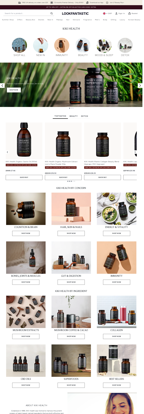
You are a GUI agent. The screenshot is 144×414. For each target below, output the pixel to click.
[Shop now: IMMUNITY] (116, 263)
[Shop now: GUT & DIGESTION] (71, 263)
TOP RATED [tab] (60, 116)
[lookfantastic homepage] (75, 13)
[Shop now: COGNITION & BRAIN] (26, 214)
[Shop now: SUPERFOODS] (71, 366)
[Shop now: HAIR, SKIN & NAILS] (71, 214)
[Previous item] (7, 152)
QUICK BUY (24, 177)
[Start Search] (51, 13)
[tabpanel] (71, 152)
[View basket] (133, 13)
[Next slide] (140, 85)
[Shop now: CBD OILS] (26, 366)
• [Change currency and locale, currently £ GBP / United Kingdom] (107, 13)
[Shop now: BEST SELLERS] (116, 366)
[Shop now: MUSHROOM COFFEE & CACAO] (71, 317)
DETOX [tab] (84, 116)
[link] (120, 13)
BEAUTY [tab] (74, 116)
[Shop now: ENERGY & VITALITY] (116, 214)
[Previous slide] (2, 85)
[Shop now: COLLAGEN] (116, 317)
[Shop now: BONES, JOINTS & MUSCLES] (26, 263)
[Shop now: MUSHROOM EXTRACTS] (26, 317)
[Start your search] (28, 13)
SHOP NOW (14, 90)
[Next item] (135, 152)
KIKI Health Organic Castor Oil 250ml (21, 162)
